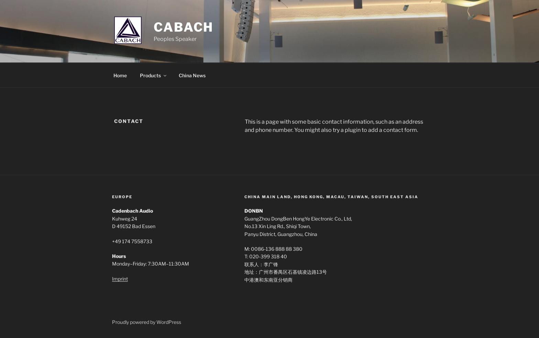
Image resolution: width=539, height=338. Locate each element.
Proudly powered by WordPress (146, 322)
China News (192, 75)
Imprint (120, 279)
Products (153, 75)
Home (120, 75)
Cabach (183, 27)
